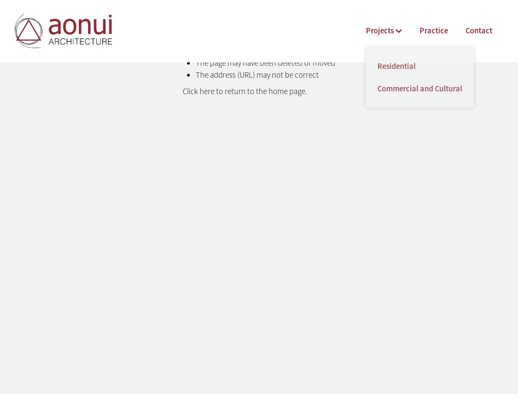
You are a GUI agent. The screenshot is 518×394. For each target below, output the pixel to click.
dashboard (115, 136)
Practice (434, 31)
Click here (198, 91)
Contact (478, 31)
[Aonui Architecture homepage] (64, 31)
